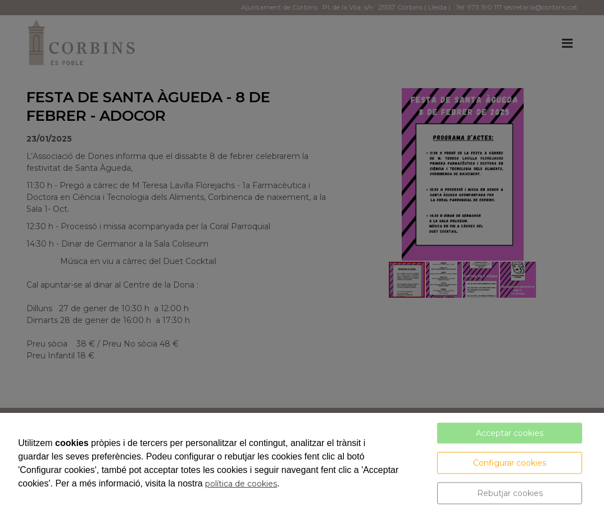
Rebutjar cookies (510, 493)
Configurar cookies (509, 463)
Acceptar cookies (509, 433)
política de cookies (241, 484)
